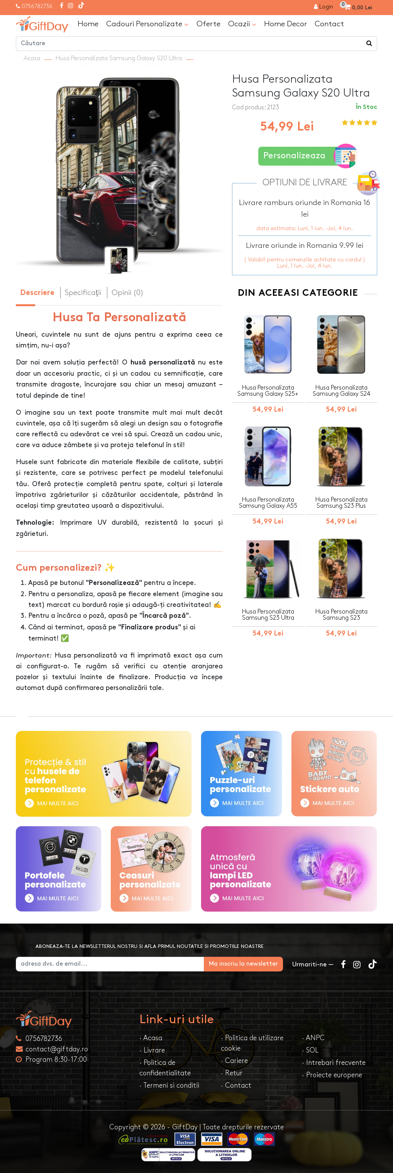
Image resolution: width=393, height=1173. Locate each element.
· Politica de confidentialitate (165, 1067)
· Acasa (150, 1038)
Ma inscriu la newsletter (243, 964)
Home (88, 23)
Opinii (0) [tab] (128, 292)
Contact (329, 23)
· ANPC (313, 1038)
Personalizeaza (307, 156)
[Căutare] (369, 43)
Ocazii (242, 24)
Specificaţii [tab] (83, 292)
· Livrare (152, 1050)
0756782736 (37, 6)
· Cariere (234, 1061)
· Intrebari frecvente (334, 1062)
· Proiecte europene (332, 1075)
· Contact (236, 1085)
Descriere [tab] (37, 293)
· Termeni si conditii (169, 1085)
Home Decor (285, 23)
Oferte (208, 23)
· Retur (231, 1073)
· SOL (310, 1050)
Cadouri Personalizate (147, 24)
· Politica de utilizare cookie (252, 1043)
